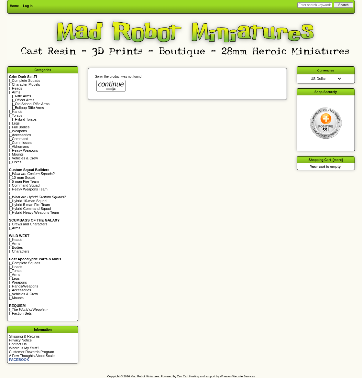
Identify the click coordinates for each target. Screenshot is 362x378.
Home (14, 6)
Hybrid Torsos (26, 119)
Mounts (18, 154)
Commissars (22, 143)
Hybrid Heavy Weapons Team (35, 212)
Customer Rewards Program (31, 352)
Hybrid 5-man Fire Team (31, 205)
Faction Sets (22, 313)
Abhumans (20, 146)
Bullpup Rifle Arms (29, 108)
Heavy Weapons (25, 150)
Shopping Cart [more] (326, 160)
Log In (28, 6)
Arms (16, 228)
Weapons (19, 131)
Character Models (26, 84)
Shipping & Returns (24, 336)
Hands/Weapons (25, 286)
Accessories (21, 135)
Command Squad (26, 185)
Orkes (16, 162)
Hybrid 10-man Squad (29, 201)
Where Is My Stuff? (24, 348)
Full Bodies (20, 127)
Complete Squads (26, 80)
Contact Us (18, 344)
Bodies (17, 247)
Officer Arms (24, 100)
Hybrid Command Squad (31, 209)
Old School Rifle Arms (32, 104)
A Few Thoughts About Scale (32, 356)
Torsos (17, 115)
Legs (16, 123)
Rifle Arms (23, 96)
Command (20, 139)
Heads (17, 88)
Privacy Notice (20, 340)
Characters (20, 251)
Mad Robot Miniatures (145, 376)
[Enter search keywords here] (314, 5)
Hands (17, 111)
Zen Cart (182, 376)
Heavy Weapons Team (30, 189)
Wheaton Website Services (237, 376)
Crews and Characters (29, 224)
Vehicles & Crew (25, 158)
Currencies (325, 70)
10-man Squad (23, 177)
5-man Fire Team (25, 181)
